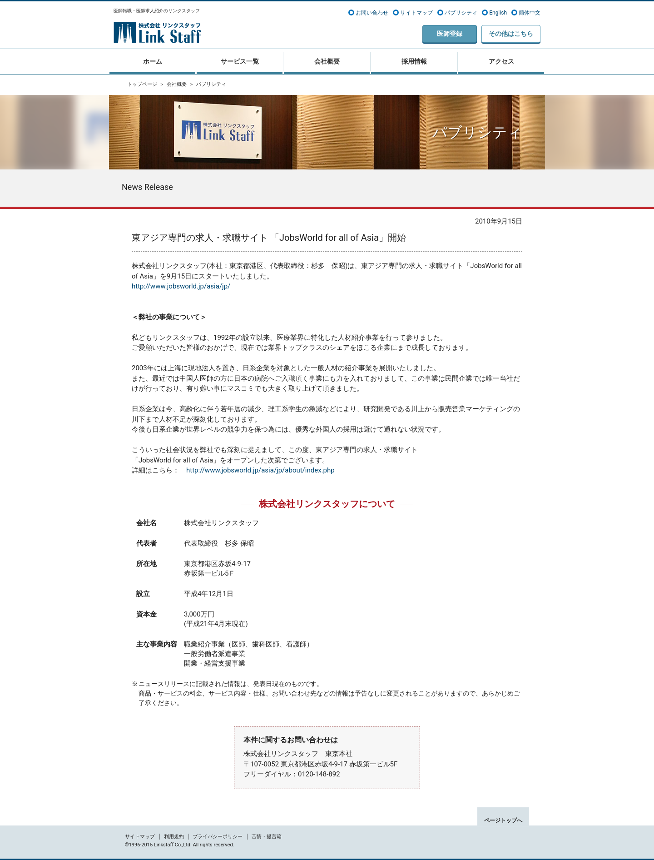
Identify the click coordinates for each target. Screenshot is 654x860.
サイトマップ (416, 13)
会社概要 (177, 84)
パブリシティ (461, 13)
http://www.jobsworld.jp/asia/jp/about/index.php (260, 470)
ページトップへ (503, 820)
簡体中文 (529, 13)
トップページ (142, 84)
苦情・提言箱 (267, 837)
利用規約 (174, 837)
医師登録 (449, 33)
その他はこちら (511, 33)
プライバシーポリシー (218, 837)
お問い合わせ (372, 13)
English (498, 13)
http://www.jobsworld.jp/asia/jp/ (181, 286)
